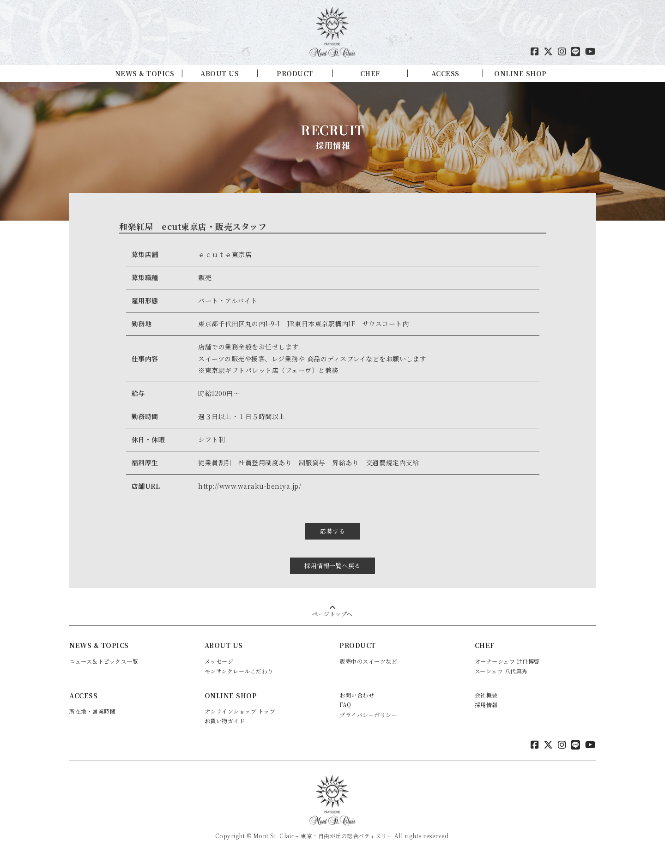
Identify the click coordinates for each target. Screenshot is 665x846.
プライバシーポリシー (368, 706)
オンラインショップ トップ (240, 702)
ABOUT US (219, 73)
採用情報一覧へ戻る (332, 556)
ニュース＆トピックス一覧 (103, 652)
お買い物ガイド (225, 712)
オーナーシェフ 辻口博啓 (507, 652)
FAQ (345, 696)
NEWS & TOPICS (145, 73)
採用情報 (486, 696)
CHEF (370, 73)
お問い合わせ (356, 686)
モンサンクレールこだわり (239, 662)
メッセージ (219, 652)
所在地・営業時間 (92, 702)
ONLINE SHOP (520, 73)
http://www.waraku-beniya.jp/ (249, 486)
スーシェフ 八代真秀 (501, 662)
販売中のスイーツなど (368, 652)
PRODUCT (295, 73)
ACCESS (445, 73)
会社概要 (486, 686)
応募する (332, 526)
